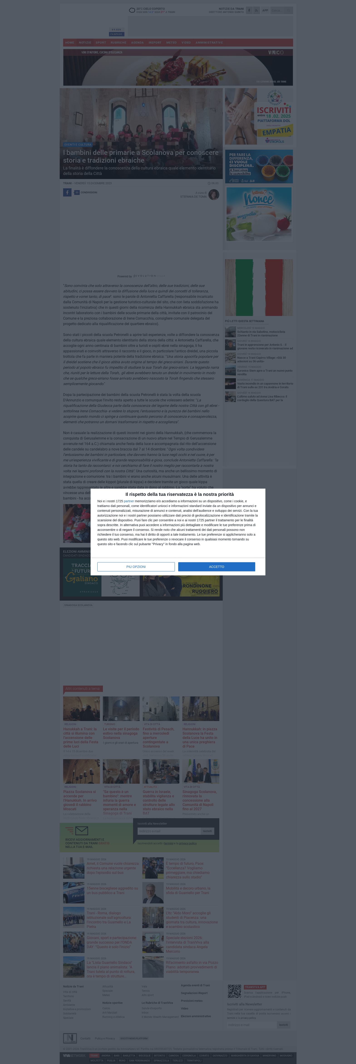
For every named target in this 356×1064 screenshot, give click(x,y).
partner (129, 501)
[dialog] (178, 532)
